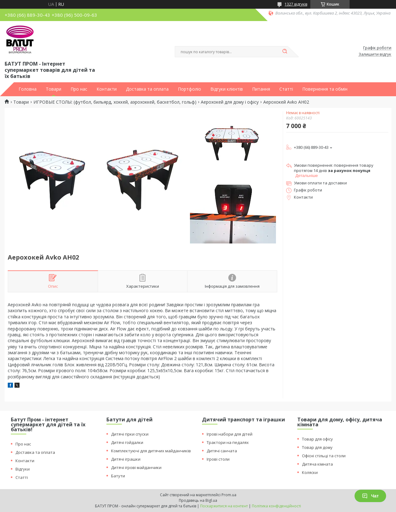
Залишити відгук (375, 54)
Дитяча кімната (317, 464)
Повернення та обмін (324, 89)
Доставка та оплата (147, 89)
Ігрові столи (218, 459)
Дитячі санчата (222, 451)
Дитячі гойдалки (127, 442)
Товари (53, 89)
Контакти (107, 89)
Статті (286, 89)
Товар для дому (317, 447)
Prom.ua (229, 494)
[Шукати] (284, 51)
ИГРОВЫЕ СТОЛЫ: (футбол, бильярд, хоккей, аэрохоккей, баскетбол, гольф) (114, 102)
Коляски (310, 472)
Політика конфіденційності (276, 506)
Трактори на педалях (228, 442)
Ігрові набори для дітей (229, 434)
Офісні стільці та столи (324, 455)
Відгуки (22, 469)
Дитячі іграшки (125, 459)
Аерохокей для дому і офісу (230, 102)
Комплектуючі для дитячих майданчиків (151, 451)
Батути (118, 476)
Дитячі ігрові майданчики (136, 467)
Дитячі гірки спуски (129, 434)
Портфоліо (189, 89)
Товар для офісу (317, 439)
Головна (28, 89)
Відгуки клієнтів (226, 89)
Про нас (79, 89)
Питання (261, 89)
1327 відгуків (296, 4)
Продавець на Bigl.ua (198, 500)
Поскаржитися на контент (224, 506)
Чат (370, 496)
